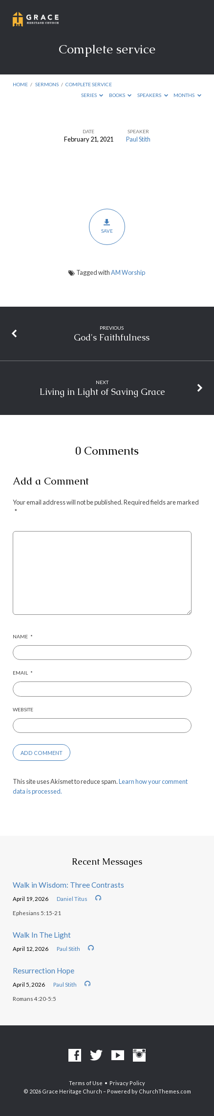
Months (187, 95)
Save (107, 226)
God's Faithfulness (112, 337)
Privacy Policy (127, 1083)
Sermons (47, 84)
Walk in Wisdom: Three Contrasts (68, 884)
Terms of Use (86, 1083)
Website (23, 709)
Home (20, 84)
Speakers (152, 95)
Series (92, 95)
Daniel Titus (72, 899)
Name (23, 636)
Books (120, 95)
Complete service (88, 84)
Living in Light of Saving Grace (102, 391)
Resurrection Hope (43, 970)
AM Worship (128, 272)
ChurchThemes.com (165, 1091)
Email (23, 673)
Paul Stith (138, 139)
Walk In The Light (42, 934)
